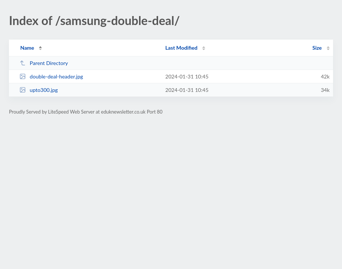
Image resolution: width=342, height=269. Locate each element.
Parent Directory (43, 63)
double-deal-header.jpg (51, 76)
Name (27, 47)
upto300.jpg (38, 90)
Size (317, 47)
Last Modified (181, 47)
